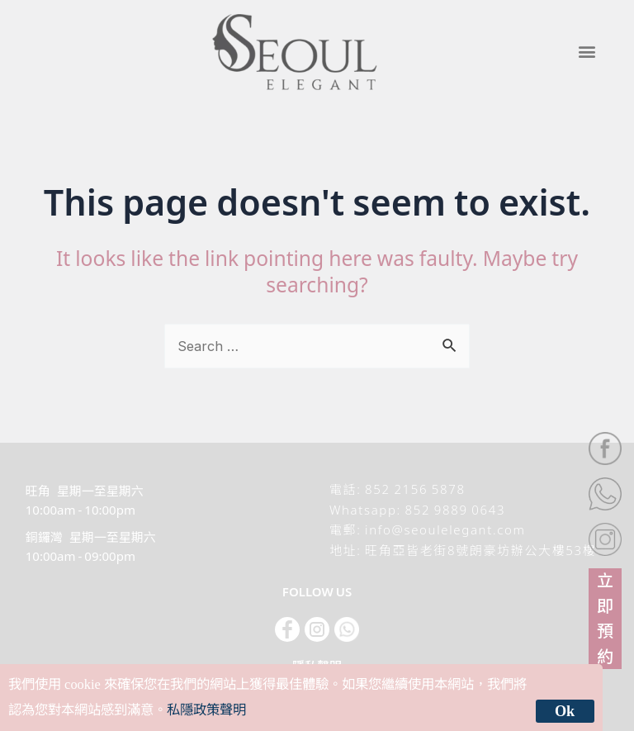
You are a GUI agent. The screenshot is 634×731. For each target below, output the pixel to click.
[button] (586, 51)
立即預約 (605, 617)
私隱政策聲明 (206, 710)
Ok (565, 711)
